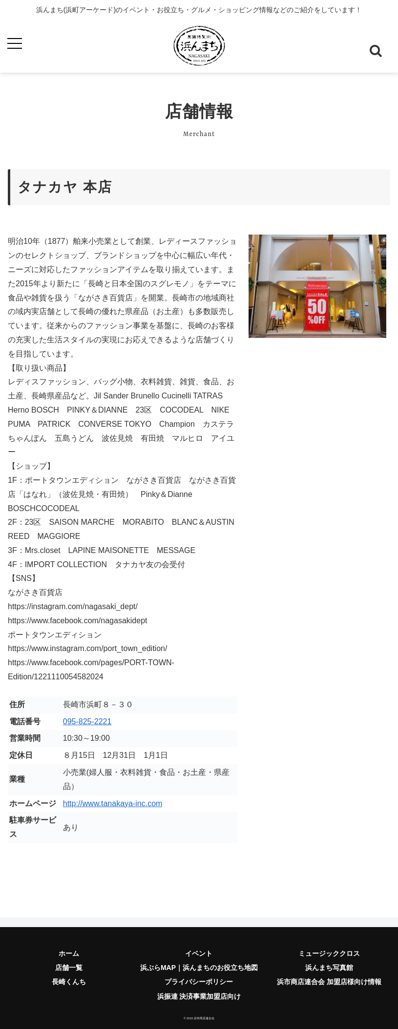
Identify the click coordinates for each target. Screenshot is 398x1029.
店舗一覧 (69, 967)
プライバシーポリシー (199, 982)
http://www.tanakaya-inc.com (113, 803)
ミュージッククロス (329, 953)
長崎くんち (69, 982)
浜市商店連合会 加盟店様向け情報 (329, 982)
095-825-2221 (87, 721)
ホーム (69, 953)
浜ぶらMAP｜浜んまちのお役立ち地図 (199, 967)
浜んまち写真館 (329, 967)
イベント (198, 953)
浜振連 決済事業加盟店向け (199, 996)
